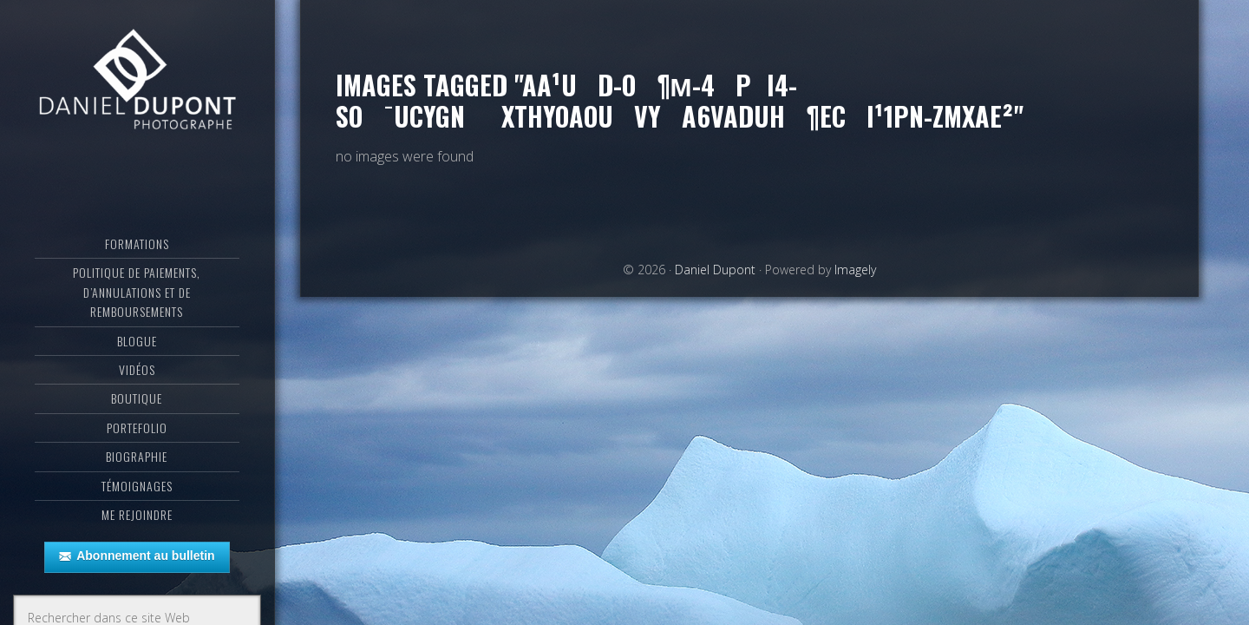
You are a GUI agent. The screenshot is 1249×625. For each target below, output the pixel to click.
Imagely (855, 269)
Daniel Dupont (137, 82)
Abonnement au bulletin (136, 556)
